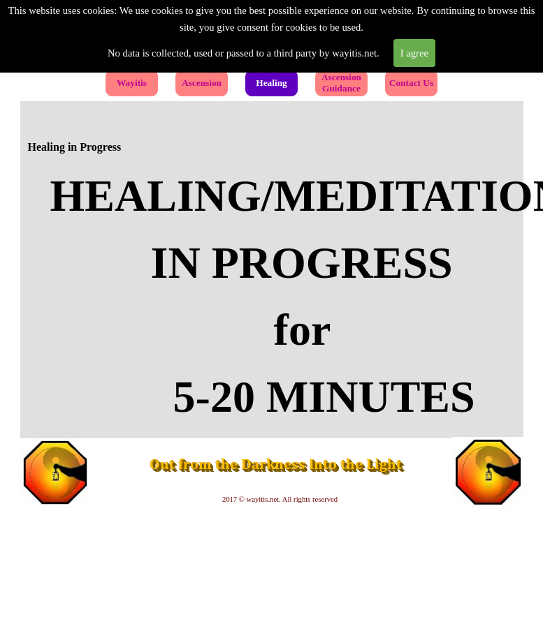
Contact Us (411, 82)
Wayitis (132, 82)
